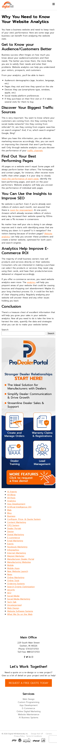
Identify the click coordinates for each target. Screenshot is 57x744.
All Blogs (11, 494)
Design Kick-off (37, 733)
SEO (9, 592)
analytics (31, 282)
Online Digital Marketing (29, 711)
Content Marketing (16, 522)
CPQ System (13, 525)
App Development (16, 504)
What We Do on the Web (19, 614)
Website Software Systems (20, 611)
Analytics (11, 500)
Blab (9, 510)
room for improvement (21, 210)
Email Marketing (15, 540)
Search (5, 329)
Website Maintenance (28, 714)
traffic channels (35, 150)
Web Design (13, 608)
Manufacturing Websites (19, 562)
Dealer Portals (14, 528)
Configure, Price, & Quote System (24, 519)
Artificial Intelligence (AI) (19, 507)
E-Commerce (28, 708)
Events (10, 543)
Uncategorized (14, 605)
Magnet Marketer (15, 556)
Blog (9, 513)
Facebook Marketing (17, 546)
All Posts (11, 497)
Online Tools (13, 580)
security (11, 589)
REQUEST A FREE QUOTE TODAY (28, 683)
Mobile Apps (13, 568)
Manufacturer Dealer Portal (20, 559)
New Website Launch (17, 571)
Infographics (13, 549)
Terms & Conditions (34, 736)
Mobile (10, 565)
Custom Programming (28, 702)
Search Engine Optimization (21, 586)
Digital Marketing (15, 534)
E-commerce (13, 537)
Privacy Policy (19, 736)
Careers (49, 733)
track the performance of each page (20, 178)
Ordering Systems (16, 583)
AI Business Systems (28, 717)
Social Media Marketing (18, 599)
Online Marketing (15, 577)
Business (11, 516)
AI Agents (12, 491)
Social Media (13, 595)
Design (10, 531)
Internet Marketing (16, 553)
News (9, 574)
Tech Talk (11, 602)
